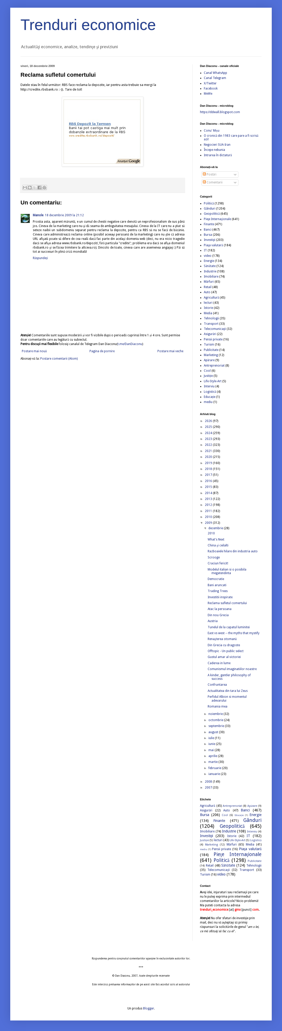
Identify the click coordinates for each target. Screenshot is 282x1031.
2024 (209, 433)
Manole (38, 215)
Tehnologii (211, 318)
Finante (209, 224)
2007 (209, 787)
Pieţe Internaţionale (217, 219)
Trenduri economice (88, 24)
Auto (207, 292)
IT (205, 250)
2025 (209, 427)
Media (208, 313)
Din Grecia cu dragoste (224, 645)
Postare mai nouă (34, 351)
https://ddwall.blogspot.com (220, 112)
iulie (211, 738)
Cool (207, 370)
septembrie (216, 726)
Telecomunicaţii (215, 329)
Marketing (211, 355)
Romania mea (217, 706)
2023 (209, 439)
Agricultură (211, 297)
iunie (212, 744)
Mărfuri (209, 281)
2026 (209, 421)
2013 (209, 499)
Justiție (208, 376)
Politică (209, 203)
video (208, 256)
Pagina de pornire (102, 351)
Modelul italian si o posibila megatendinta (227, 571)
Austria (213, 621)
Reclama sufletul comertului (227, 603)
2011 (209, 511)
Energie (209, 261)
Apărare (209, 360)
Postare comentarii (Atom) (59, 358)
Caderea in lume (219, 663)
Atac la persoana (219, 609)
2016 (209, 481)
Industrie (210, 271)
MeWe (208, 93)
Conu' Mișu (211, 130)
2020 (209, 457)
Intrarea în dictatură (218, 155)
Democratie (216, 579)
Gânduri (209, 208)
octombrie (216, 720)
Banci (208, 229)
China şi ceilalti (218, 545)
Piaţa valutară (213, 245)
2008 (209, 781)
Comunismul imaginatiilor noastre (232, 669)
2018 (209, 469)
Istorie (208, 308)
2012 (209, 505)
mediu (208, 402)
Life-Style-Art (212, 381)
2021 (209, 451)
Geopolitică (212, 213)
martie (213, 762)
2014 (209, 493)
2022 (209, 445)
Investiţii (209, 240)
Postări (209, 174)
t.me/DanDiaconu (130, 344)
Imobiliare (211, 276)
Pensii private (213, 339)
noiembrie (216, 714)
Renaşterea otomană (222, 639)
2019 (209, 463)
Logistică (210, 392)
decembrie (216, 528)
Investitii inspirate (220, 597)
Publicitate (211, 350)
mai (211, 750)
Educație (209, 397)
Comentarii (213, 182)
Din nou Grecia (218, 615)
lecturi (208, 303)
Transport (211, 324)
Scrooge (214, 557)
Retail (208, 287)
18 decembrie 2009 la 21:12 (64, 215)
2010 (209, 517)
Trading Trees (218, 591)
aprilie (213, 756)
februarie (215, 768)
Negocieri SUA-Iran (217, 144)
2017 (209, 475)
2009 (209, 523)
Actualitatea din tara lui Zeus (228, 691)
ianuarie (214, 774)
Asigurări (210, 334)
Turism (209, 344)
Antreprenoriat (214, 365)
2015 (209, 487)
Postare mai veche (170, 351)
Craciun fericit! (218, 563)
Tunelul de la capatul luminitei (229, 627)
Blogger (148, 1008)
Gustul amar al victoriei (224, 657)
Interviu (209, 386)
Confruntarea (217, 684)
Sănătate (210, 266)
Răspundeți (40, 258)
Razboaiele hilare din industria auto (233, 551)
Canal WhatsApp (215, 73)
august (213, 732)
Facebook (211, 88)
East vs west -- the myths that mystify (233, 633)
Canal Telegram (215, 78)
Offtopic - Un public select (226, 651)
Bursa (208, 235)
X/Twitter (210, 83)
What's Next (216, 539)
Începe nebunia (214, 150)
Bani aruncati (217, 585)
